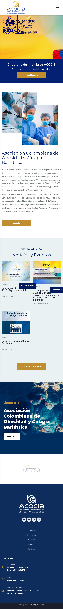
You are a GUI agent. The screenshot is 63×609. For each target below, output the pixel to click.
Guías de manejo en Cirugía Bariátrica (15, 342)
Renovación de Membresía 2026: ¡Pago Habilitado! (15, 289)
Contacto (31, 549)
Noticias (31, 540)
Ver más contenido (31, 366)
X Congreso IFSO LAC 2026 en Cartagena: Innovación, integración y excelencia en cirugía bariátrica (46, 295)
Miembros (31, 535)
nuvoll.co (40, 605)
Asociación (31, 544)
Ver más (16, 223)
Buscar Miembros (31, 75)
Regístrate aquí (12, 436)
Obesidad (32, 530)
